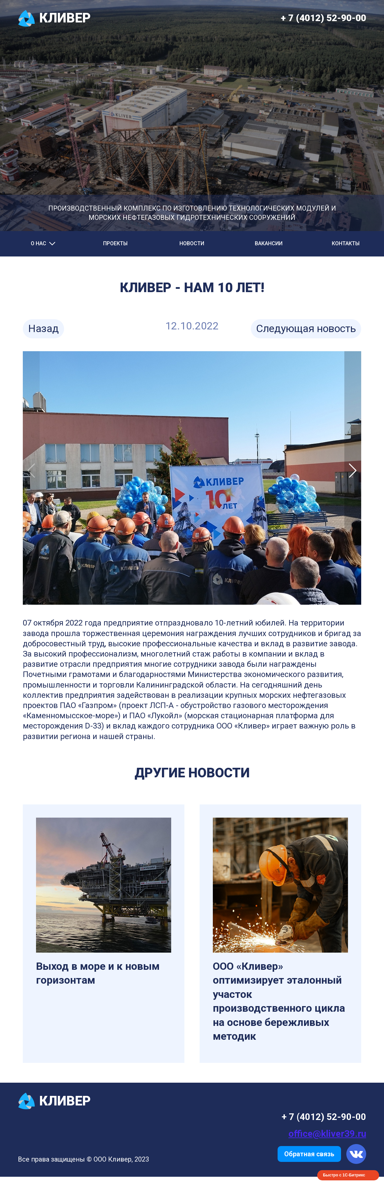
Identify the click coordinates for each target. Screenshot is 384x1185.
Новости (191, 243)
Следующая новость (306, 328)
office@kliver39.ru (327, 1133)
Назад (43, 328)
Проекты (115, 243)
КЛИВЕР (54, 18)
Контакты (346, 243)
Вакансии (269, 243)
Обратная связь (309, 1154)
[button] (352, 470)
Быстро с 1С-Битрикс (344, 1175)
